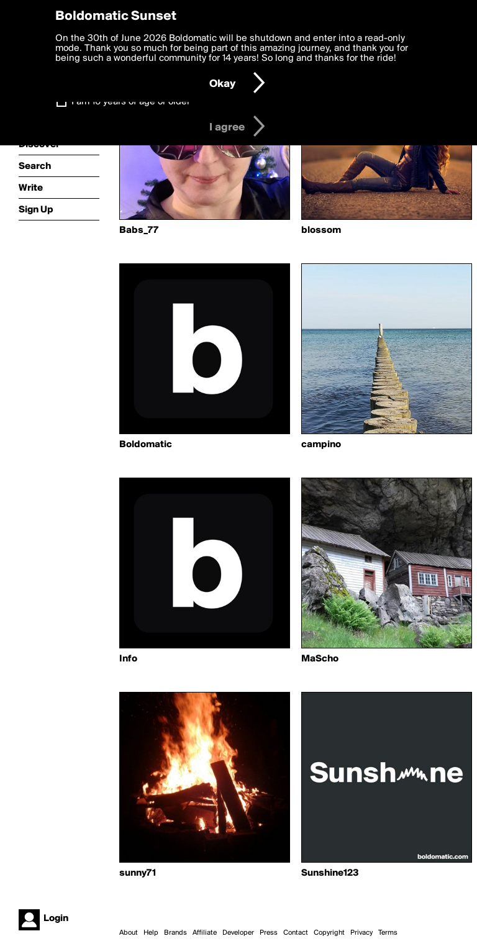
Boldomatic (145, 445)
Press (269, 933)
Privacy (361, 933)
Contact (295, 933)
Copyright (329, 933)
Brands (175, 933)
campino (321, 445)
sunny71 (137, 873)
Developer (238, 933)
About (128, 933)
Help (150, 933)
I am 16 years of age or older (130, 102)
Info (128, 659)
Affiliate (205, 933)
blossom (321, 230)
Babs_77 (138, 230)
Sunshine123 (330, 873)
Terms (388, 933)
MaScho (319, 659)
